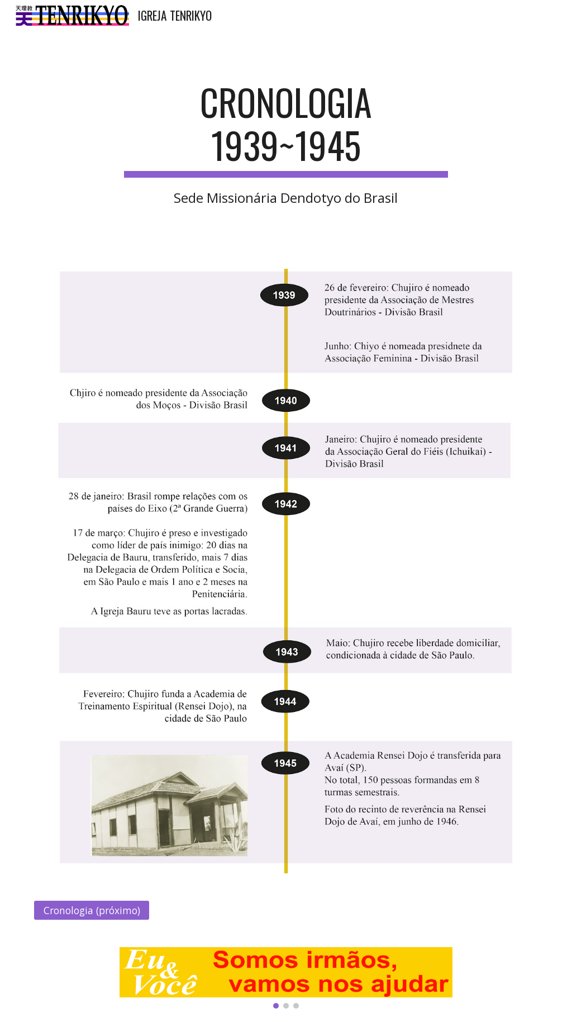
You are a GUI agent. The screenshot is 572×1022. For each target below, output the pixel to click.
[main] (286, 143)
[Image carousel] (286, 978)
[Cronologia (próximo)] (92, 910)
